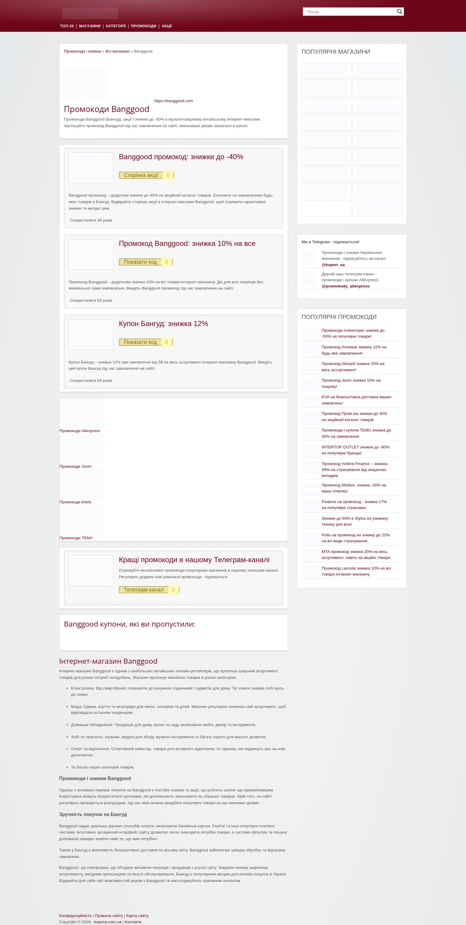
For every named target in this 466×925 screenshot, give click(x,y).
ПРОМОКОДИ (143, 26)
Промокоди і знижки (82, 51)
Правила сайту (109, 915)
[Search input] (350, 11)
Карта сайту (137, 915)
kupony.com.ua (107, 922)
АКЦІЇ (167, 26)
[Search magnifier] (400, 11)
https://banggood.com (173, 101)
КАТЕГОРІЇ (115, 26)
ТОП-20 (67, 26)
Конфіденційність (75, 915)
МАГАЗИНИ (89, 26)
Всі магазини (118, 51)
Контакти (133, 922)
